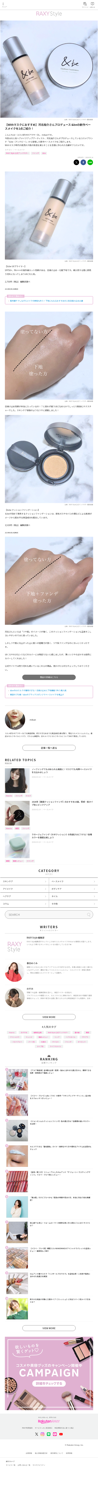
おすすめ (24, 1032)
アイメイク (8, 888)
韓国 (17, 828)
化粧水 (43, 1042)
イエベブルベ (17, 1042)
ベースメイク (19, 149)
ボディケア (57, 888)
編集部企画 (38, 1032)
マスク (28, 795)
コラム (6, 903)
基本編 (77, 1032)
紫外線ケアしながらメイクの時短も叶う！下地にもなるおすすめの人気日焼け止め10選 (46, 300)
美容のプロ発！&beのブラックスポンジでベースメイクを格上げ (37, 694)
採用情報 (69, 1453)
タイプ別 (40, 1046)
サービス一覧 (10, 1465)
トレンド (29, 1037)
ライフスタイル (55, 1046)
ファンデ (35, 153)
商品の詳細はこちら (49, 677)
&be (44, 153)
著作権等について (56, 1453)
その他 (55, 903)
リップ (57, 1037)
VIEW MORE (49, 1017)
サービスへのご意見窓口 (43, 1428)
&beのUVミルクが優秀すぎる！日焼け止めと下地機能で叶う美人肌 (38, 690)
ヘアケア (7, 896)
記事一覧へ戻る (49, 748)
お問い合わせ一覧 (24, 1465)
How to (9, 795)
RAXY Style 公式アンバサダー (17, 153)
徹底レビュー (18, 861)
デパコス (55, 1042)
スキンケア (8, 881)
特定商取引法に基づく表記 (64, 1428)
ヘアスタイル (70, 1037)
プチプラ (85, 1037)
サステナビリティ (39, 1465)
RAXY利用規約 (27, 1428)
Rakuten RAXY (15, 5)
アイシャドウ (14, 1037)
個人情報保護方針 (41, 1453)
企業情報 (29, 1453)
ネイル (55, 896)
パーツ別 (31, 1042)
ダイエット (82, 1042)
